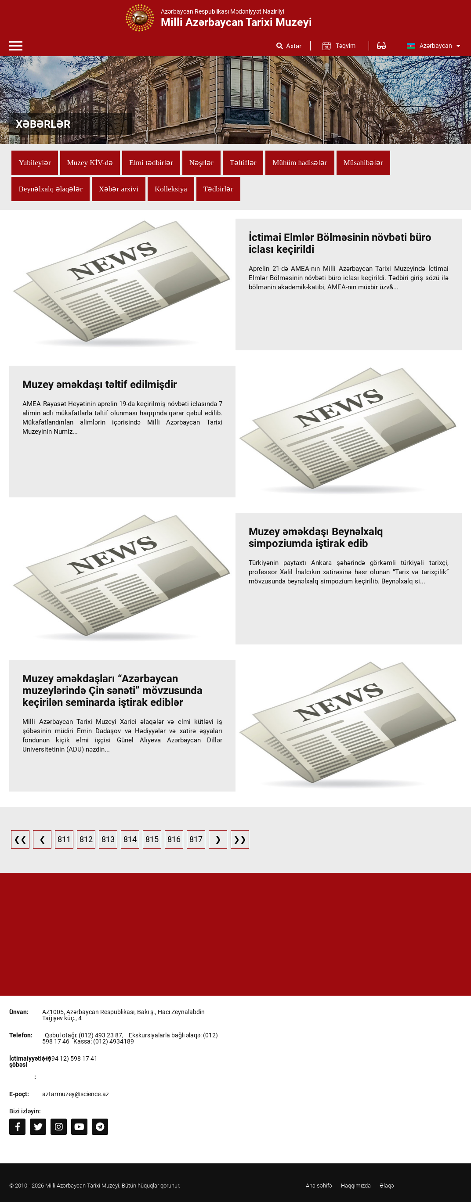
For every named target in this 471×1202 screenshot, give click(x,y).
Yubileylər (34, 162)
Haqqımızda (356, 1185)
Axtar (293, 46)
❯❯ (239, 839)
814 (130, 839)
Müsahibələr (363, 162)
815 (152, 839)
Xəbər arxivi (118, 189)
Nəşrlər (201, 162)
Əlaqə (387, 1185)
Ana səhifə (319, 1185)
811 (64, 839)
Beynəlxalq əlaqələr (50, 189)
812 (86, 839)
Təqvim (345, 46)
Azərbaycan (433, 46)
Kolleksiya (171, 189)
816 (174, 839)
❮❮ (20, 839)
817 (196, 839)
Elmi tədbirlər (151, 162)
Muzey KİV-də (90, 162)
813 (108, 839)
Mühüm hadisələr (299, 162)
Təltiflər (243, 162)
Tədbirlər (218, 189)
